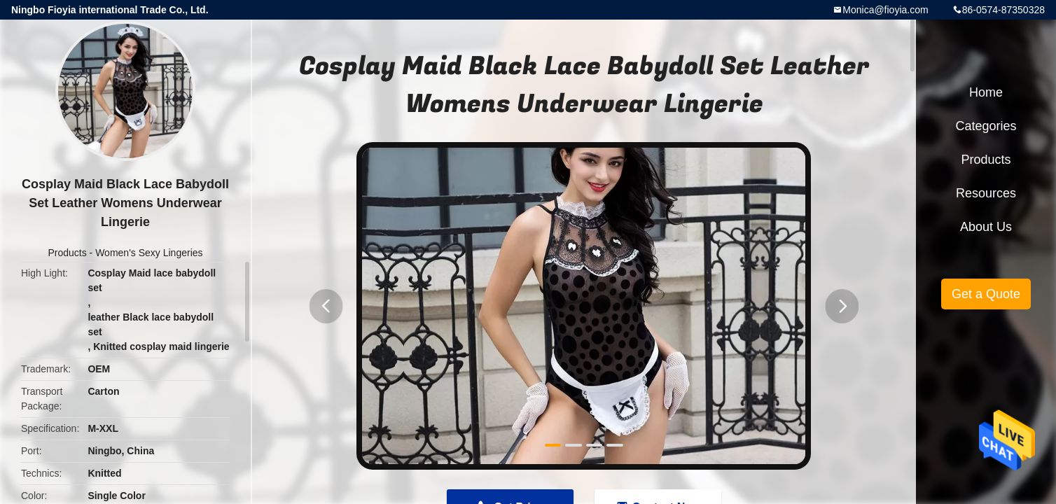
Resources (986, 193)
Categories (985, 126)
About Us (986, 227)
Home (986, 92)
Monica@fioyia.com (885, 9)
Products (67, 252)
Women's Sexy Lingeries (148, 252)
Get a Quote (986, 294)
